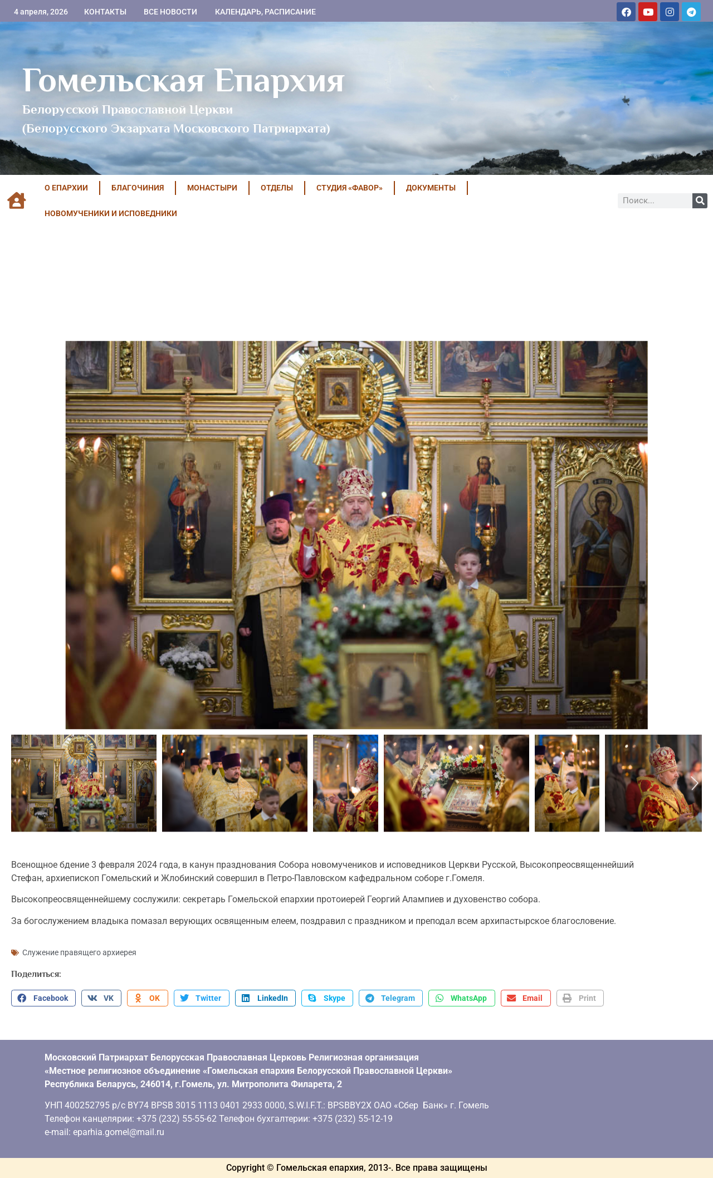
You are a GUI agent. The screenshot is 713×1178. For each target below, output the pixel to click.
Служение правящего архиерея (79, 952)
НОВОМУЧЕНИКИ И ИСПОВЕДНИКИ (111, 213)
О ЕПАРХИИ (66, 187)
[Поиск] (699, 200)
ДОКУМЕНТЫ (431, 187)
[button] (43, 998)
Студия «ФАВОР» (349, 187)
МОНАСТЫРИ (212, 187)
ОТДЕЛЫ (277, 187)
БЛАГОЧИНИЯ (137, 187)
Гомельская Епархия (183, 79)
